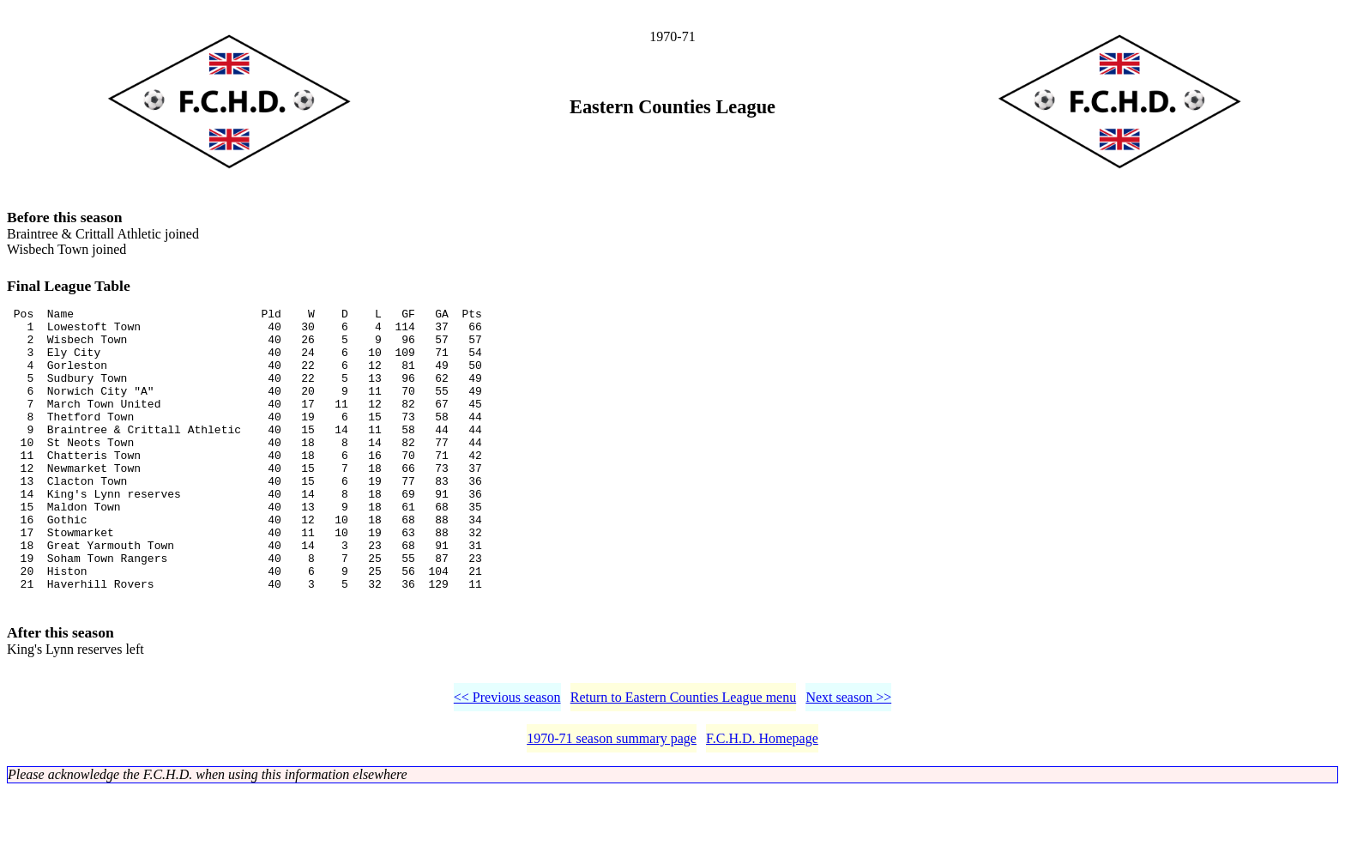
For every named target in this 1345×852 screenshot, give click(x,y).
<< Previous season (507, 759)
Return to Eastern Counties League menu (683, 759)
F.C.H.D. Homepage (762, 800)
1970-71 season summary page (612, 800)
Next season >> (848, 759)
